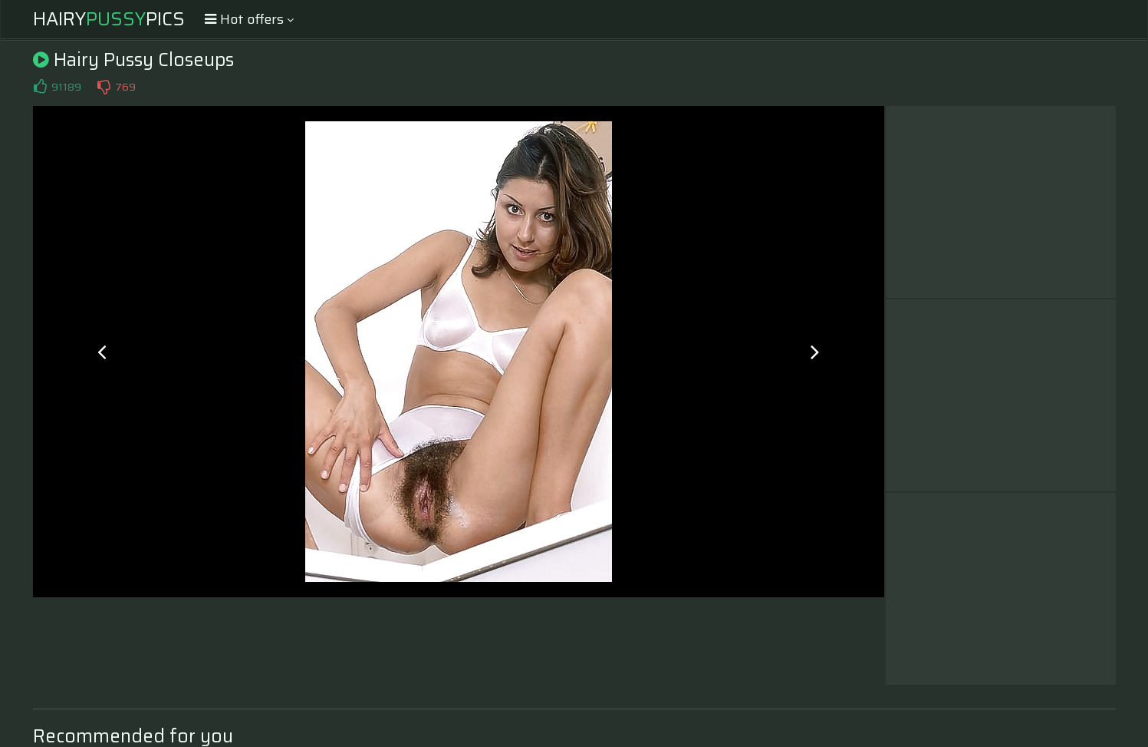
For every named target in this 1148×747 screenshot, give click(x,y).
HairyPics (109, 19)
